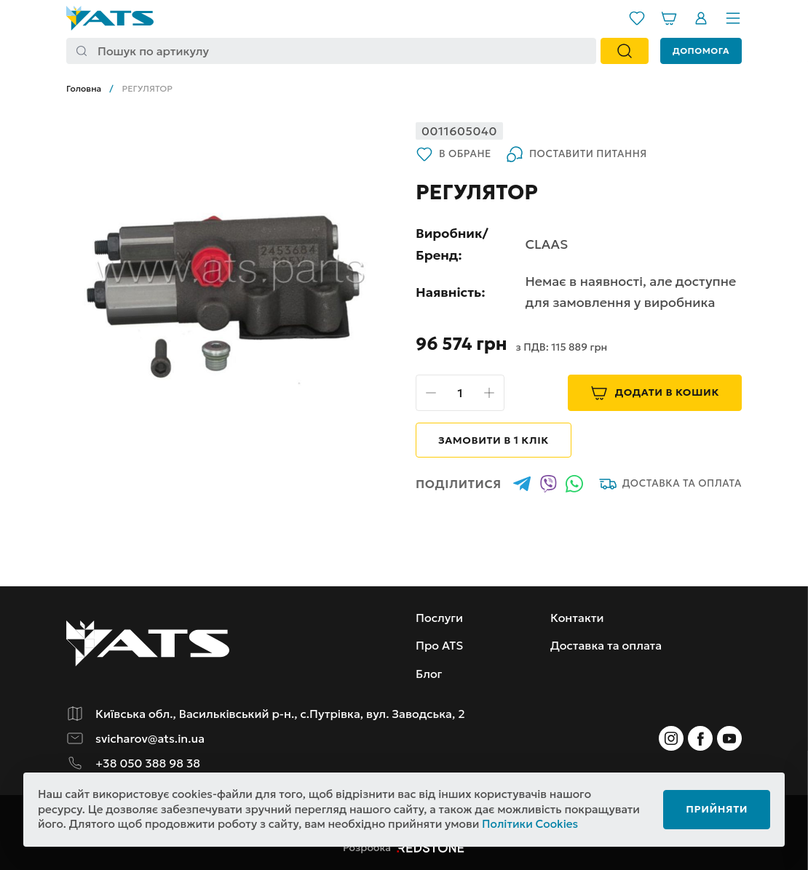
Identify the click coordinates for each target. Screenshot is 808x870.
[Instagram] (671, 738)
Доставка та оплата (670, 483)
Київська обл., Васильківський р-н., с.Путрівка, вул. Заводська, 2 (280, 713)
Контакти (577, 617)
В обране (453, 154)
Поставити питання (576, 154)
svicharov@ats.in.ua (150, 738)
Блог (429, 673)
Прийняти (717, 808)
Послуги (439, 617)
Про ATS (439, 645)
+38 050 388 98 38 (147, 763)
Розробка (404, 847)
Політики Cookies (530, 824)
